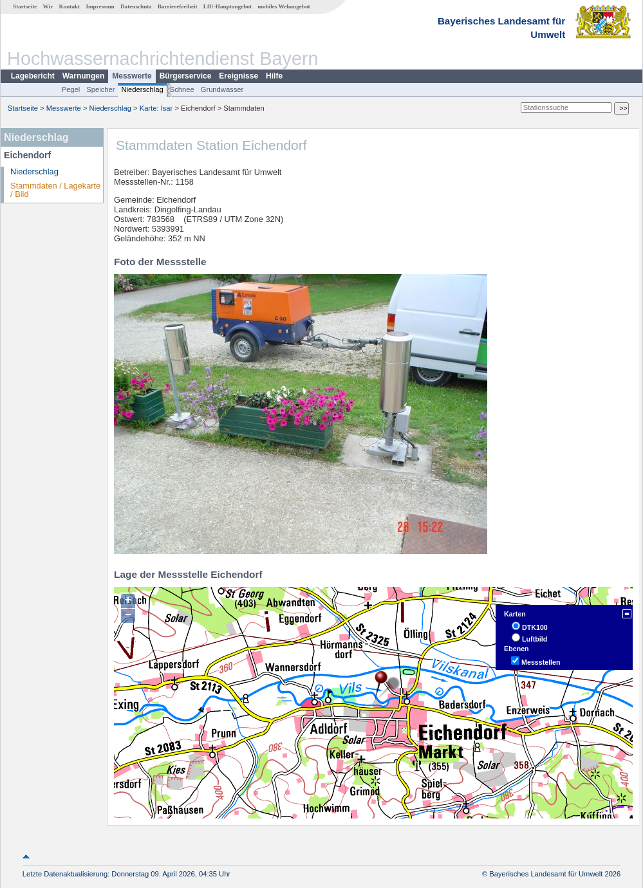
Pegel (71, 89)
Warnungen (83, 75)
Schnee (182, 89)
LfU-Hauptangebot (227, 6)
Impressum (100, 6)
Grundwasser (222, 89)
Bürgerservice (186, 75)
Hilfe (274, 75)
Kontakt (69, 6)
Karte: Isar (156, 108)
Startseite (25, 6)
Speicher (100, 89)
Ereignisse (238, 75)
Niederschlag (142, 89)
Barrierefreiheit (178, 6)
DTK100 (535, 627)
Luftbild (534, 639)
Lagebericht (33, 75)
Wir (48, 6)
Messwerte (131, 75)
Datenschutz (136, 6)
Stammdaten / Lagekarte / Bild (55, 190)
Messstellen (540, 662)
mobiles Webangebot (283, 6)
